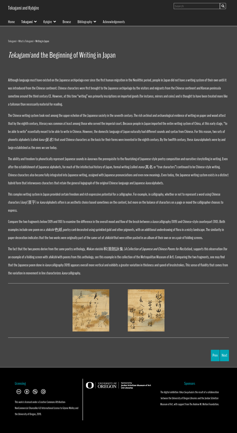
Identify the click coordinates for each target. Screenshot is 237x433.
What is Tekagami (25, 41)
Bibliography (85, 21)
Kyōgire (47, 21)
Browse (67, 21)
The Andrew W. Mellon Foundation (204, 404)
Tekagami (27, 21)
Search (223, 6)
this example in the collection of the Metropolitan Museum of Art (136, 257)
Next (224, 355)
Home (11, 21)
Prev (215, 355)
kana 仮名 (46, 139)
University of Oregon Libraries (184, 398)
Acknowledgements (114, 21)
